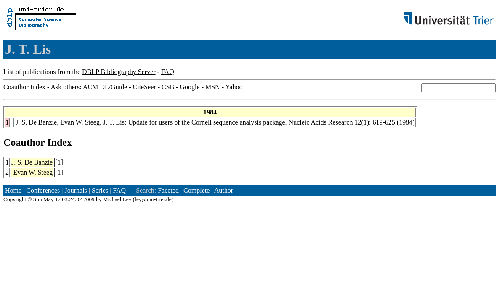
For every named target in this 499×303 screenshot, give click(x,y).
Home (13, 190)
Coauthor (24, 142)
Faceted (168, 190)
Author (223, 190)
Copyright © (17, 199)
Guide (119, 86)
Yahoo (233, 86)
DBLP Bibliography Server (119, 71)
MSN (212, 86)
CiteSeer (144, 86)
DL (104, 86)
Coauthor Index (24, 86)
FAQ (167, 71)
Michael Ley (117, 199)
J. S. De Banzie (36, 122)
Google (190, 86)
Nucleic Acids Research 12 (325, 122)
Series (100, 190)
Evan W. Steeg (80, 122)
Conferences (43, 190)
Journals (75, 190)
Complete (196, 190)
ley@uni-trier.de (153, 199)
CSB (168, 86)
